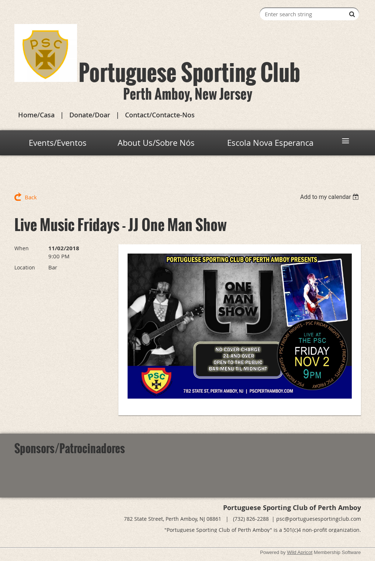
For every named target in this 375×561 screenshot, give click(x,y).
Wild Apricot (299, 552)
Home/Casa (36, 114)
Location (24, 267)
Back (31, 197)
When (21, 248)
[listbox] (330, 197)
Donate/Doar (89, 114)
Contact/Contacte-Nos (160, 114)
